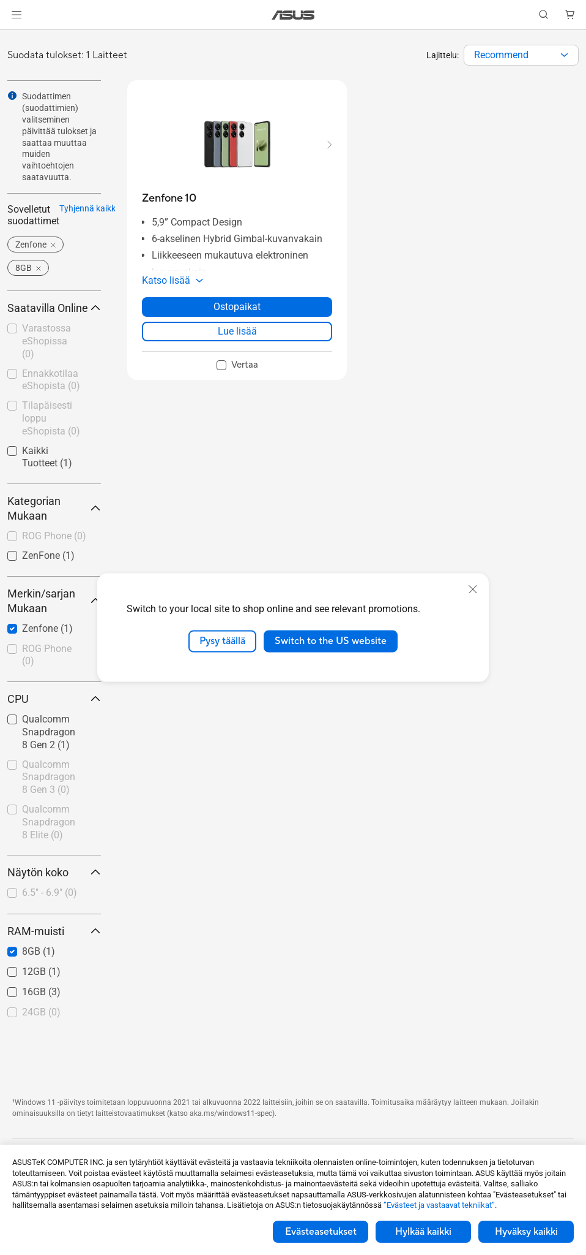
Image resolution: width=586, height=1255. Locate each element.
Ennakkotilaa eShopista (51, 380)
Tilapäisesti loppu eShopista (51, 418)
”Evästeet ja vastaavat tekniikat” (439, 1205)
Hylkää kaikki (423, 1232)
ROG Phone (54, 536)
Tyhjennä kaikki (88, 208)
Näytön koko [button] (54, 872)
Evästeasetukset (321, 1232)
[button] (16, 14)
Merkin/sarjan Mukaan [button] (54, 601)
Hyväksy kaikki (526, 1232)
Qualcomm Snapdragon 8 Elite (48, 822)
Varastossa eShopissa (46, 341)
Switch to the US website (331, 641)
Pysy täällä (222, 641)
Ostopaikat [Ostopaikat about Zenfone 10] (237, 307)
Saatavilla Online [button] (54, 307)
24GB (41, 1012)
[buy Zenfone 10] (169, 198)
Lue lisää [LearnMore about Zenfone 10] (237, 331)
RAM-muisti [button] (54, 931)
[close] (473, 589)
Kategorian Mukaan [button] (54, 508)
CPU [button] (54, 698)
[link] (293, 15)
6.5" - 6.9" (49, 892)
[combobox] (521, 55)
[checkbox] (54, 537)
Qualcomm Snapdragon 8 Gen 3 (48, 777)
